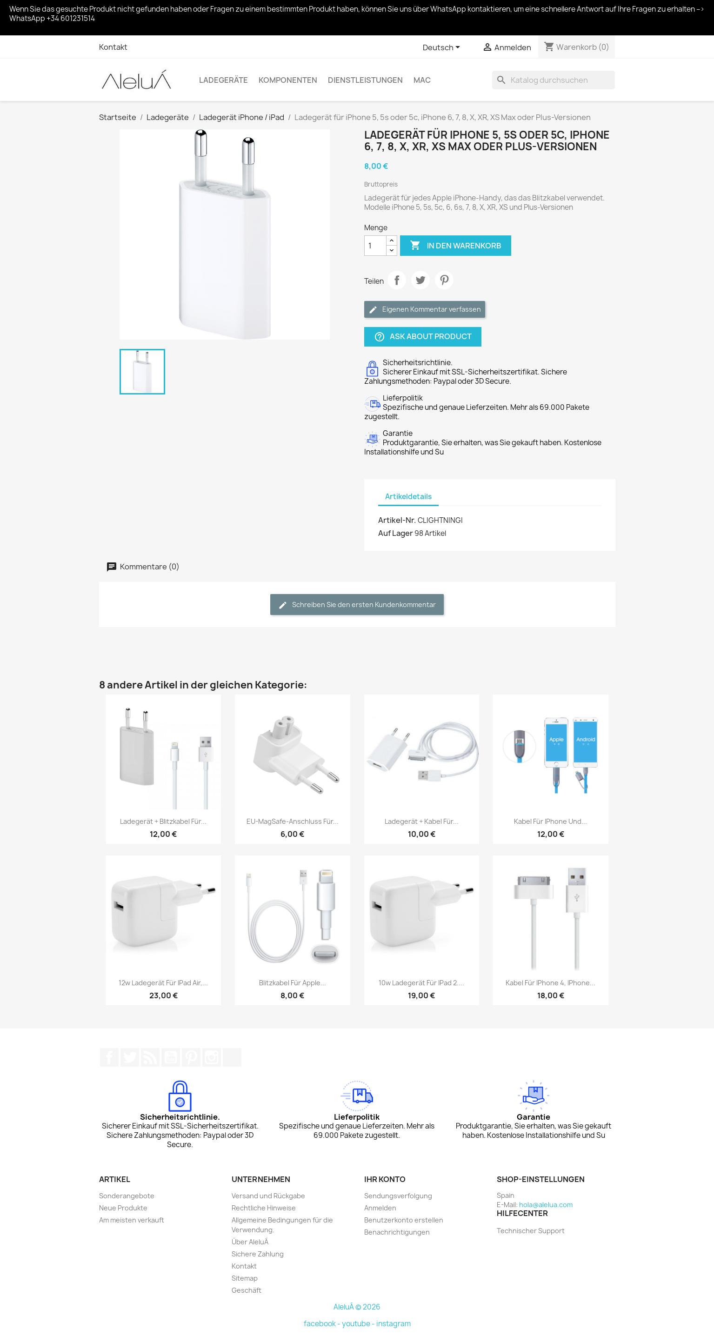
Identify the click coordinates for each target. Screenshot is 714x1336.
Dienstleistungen (365, 80)
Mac (422, 80)
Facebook (109, 1057)
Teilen (396, 280)
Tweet (420, 280)
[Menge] (375, 245)
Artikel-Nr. (397, 520)
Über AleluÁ (250, 1241)
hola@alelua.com (546, 1204)
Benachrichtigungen (397, 1232)
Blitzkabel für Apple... (292, 982)
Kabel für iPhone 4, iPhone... (550, 982)
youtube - (359, 1324)
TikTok (232, 1057)
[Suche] (553, 80)
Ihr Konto (385, 1179)
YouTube (170, 1057)
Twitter (129, 1057)
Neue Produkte (123, 1207)
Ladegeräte (223, 80)
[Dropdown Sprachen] (443, 47)
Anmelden (380, 1207)
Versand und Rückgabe (268, 1195)
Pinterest (444, 280)
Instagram (211, 1057)
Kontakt (113, 47)
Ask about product (423, 337)
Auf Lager (395, 533)
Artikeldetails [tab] (408, 496)
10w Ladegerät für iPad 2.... (421, 982)
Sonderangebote (126, 1195)
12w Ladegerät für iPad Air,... (163, 982)
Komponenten (288, 80)
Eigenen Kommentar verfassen (424, 309)
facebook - (323, 1324)
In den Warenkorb (455, 246)
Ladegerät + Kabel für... (422, 821)
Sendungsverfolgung (398, 1195)
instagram (393, 1324)
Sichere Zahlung (258, 1253)
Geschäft (246, 1290)
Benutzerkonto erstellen (403, 1220)
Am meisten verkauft (131, 1220)
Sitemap (245, 1278)
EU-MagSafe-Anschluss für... (293, 821)
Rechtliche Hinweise (264, 1207)
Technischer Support (531, 1230)
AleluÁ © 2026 (357, 1307)
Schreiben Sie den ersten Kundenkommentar (357, 605)
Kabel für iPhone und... (550, 821)
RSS (150, 1057)
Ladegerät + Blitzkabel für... (163, 821)
